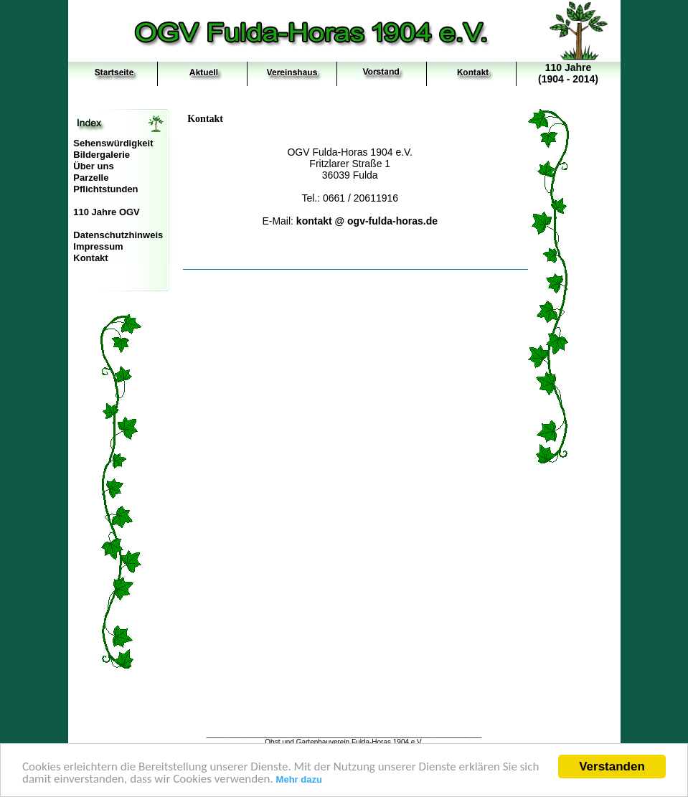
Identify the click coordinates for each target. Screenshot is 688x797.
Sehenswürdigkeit (113, 143)
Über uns (93, 166)
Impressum (98, 246)
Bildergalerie (101, 154)
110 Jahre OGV (106, 212)
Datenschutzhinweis (118, 235)
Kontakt (90, 258)
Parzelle (90, 177)
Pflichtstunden (105, 189)
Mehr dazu (299, 780)
